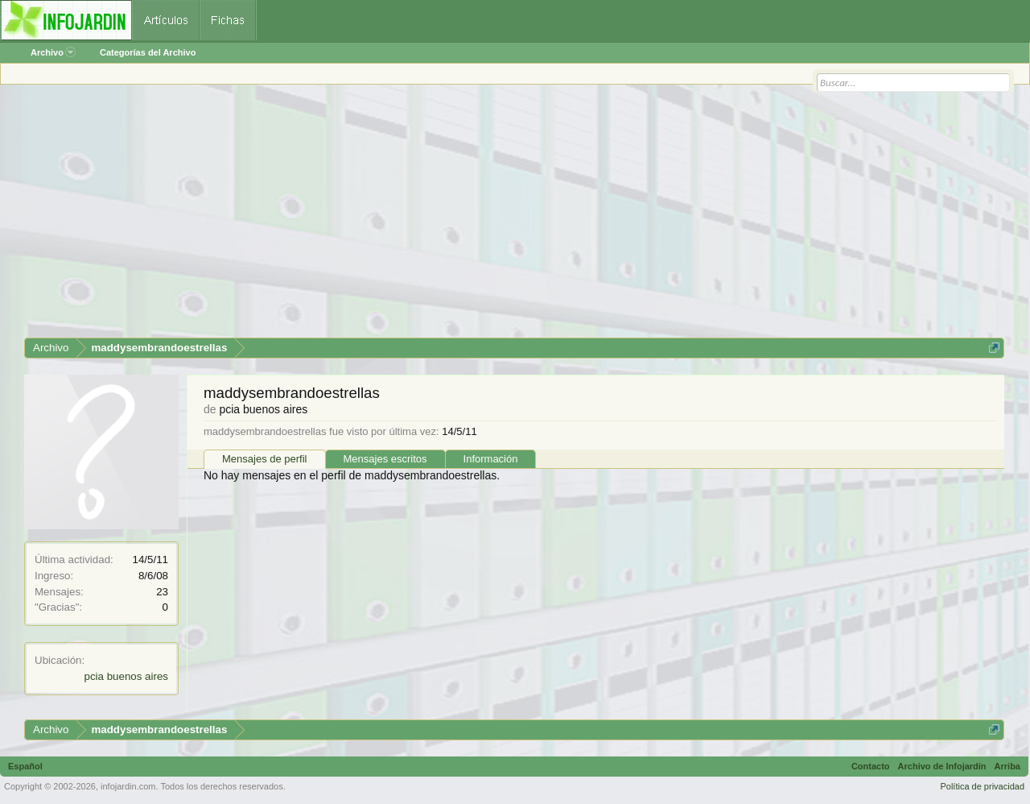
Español (25, 766)
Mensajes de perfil (264, 459)
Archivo (53, 52)
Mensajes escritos (385, 459)
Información (491, 459)
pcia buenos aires (126, 676)
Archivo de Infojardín (942, 766)
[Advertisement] (507, 216)
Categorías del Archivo (148, 52)
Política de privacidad (982, 786)
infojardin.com (128, 786)
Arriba (1007, 766)
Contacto (870, 766)
